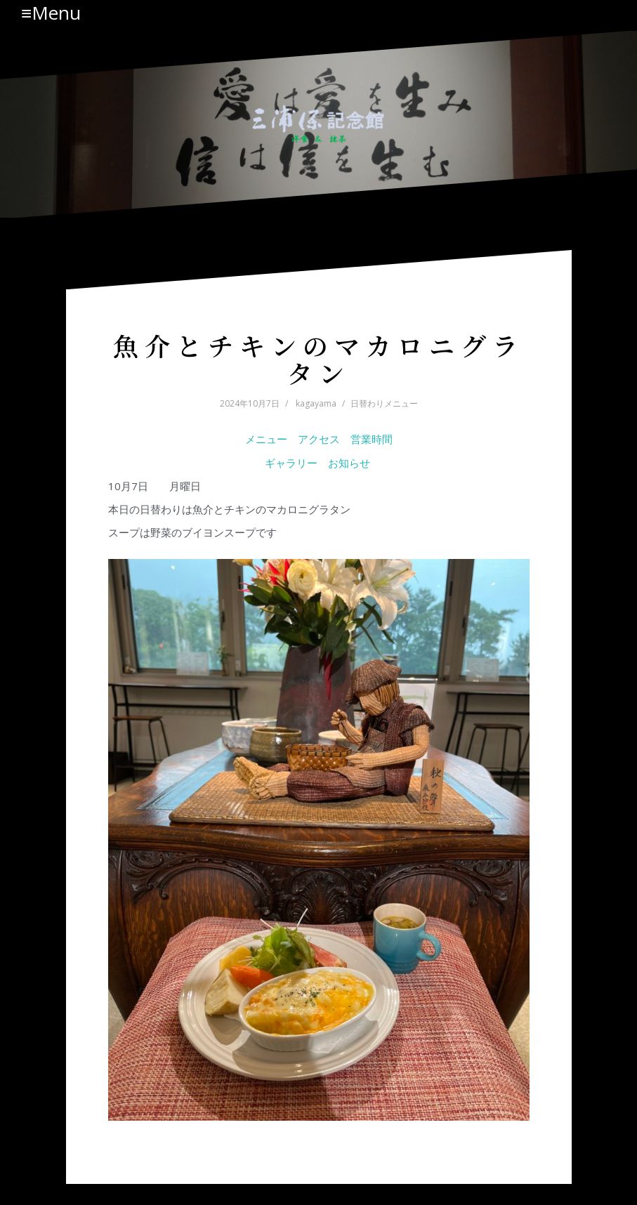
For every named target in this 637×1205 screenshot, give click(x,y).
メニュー (266, 439)
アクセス (319, 439)
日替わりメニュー (384, 403)
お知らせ (350, 463)
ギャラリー (291, 463)
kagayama (316, 403)
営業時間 (371, 439)
